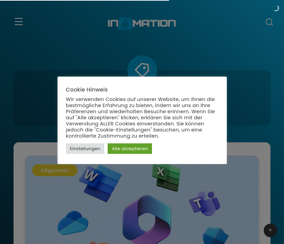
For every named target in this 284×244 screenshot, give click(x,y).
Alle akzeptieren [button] (130, 148)
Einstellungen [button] (85, 148)
